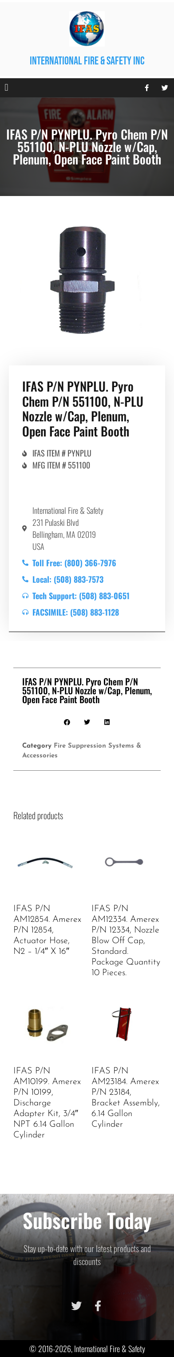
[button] (6, 87)
